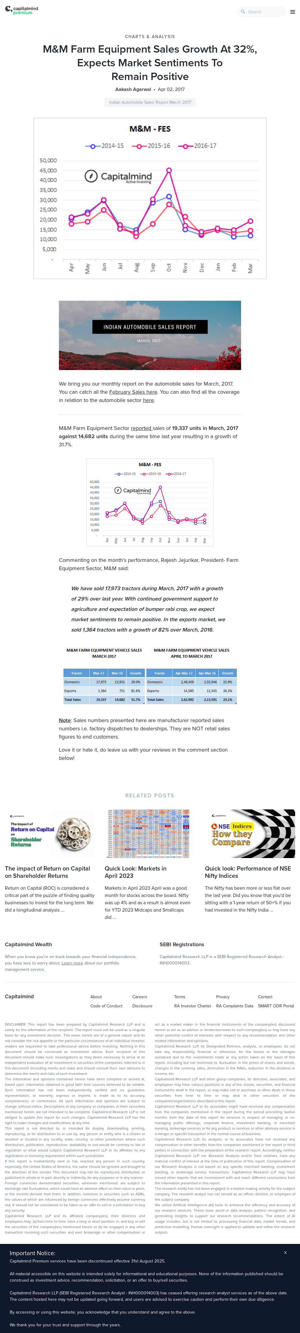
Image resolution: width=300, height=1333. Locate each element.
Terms (180, 996)
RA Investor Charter (192, 1006)
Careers (139, 996)
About (96, 996)
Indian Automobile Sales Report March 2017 (150, 102)
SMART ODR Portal (276, 1006)
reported (142, 428)
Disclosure (142, 1006)
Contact (265, 996)
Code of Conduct (106, 1006)
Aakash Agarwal (133, 89)
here (148, 400)
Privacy (223, 996)
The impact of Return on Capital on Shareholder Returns (47, 872)
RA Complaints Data (234, 1006)
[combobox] (261, 12)
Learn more (72, 963)
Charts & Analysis (150, 36)
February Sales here (133, 392)
